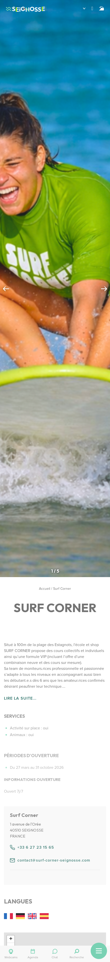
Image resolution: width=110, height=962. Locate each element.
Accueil (44, 588)
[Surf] (101, 8)
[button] (80, 8)
